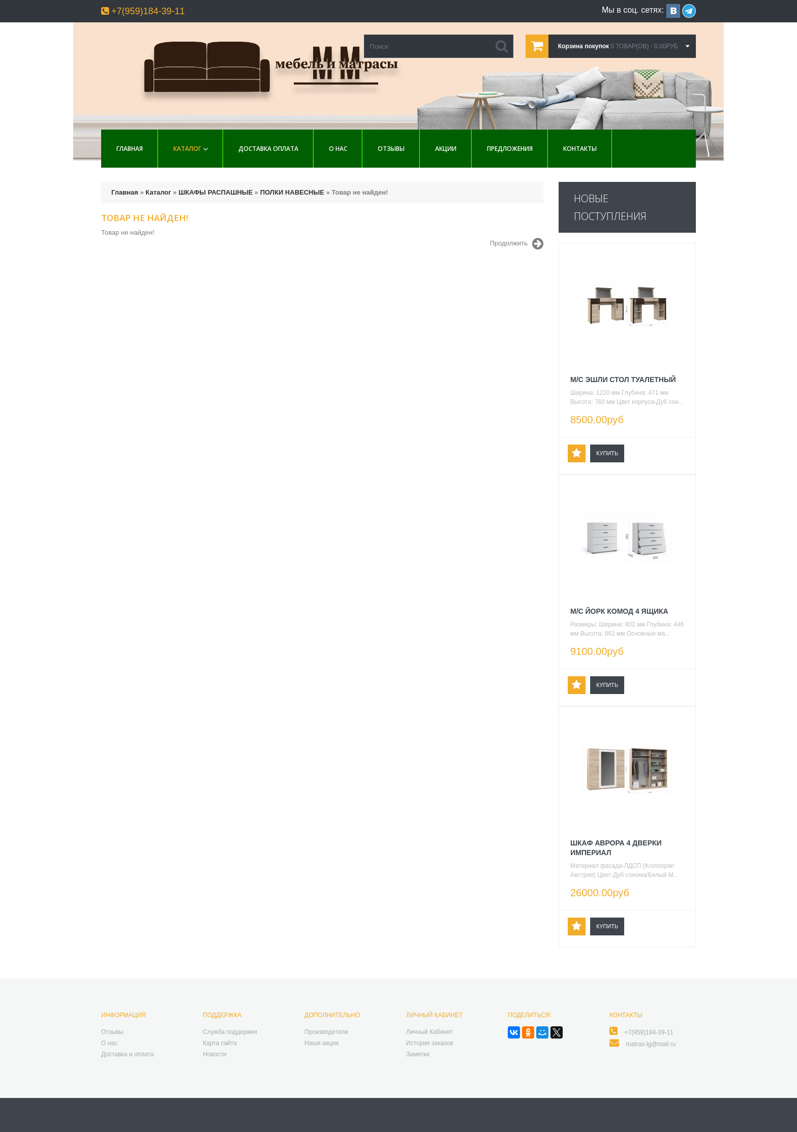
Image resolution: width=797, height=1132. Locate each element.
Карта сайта (220, 1043)
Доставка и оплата (127, 1054)
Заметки (418, 1054)
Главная (129, 148)
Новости (214, 1054)
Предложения (510, 148)
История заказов (429, 1043)
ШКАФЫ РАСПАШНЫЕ (215, 192)
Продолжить (516, 243)
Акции (445, 148)
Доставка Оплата (268, 148)
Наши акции (321, 1043)
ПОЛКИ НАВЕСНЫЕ (292, 192)
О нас (338, 148)
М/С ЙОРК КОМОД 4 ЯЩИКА (619, 611)
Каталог (187, 148)
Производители (326, 1031)
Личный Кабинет (429, 1031)
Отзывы (391, 148)
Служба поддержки (230, 1031)
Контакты (580, 148)
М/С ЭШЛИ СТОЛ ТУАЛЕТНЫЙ (623, 379)
